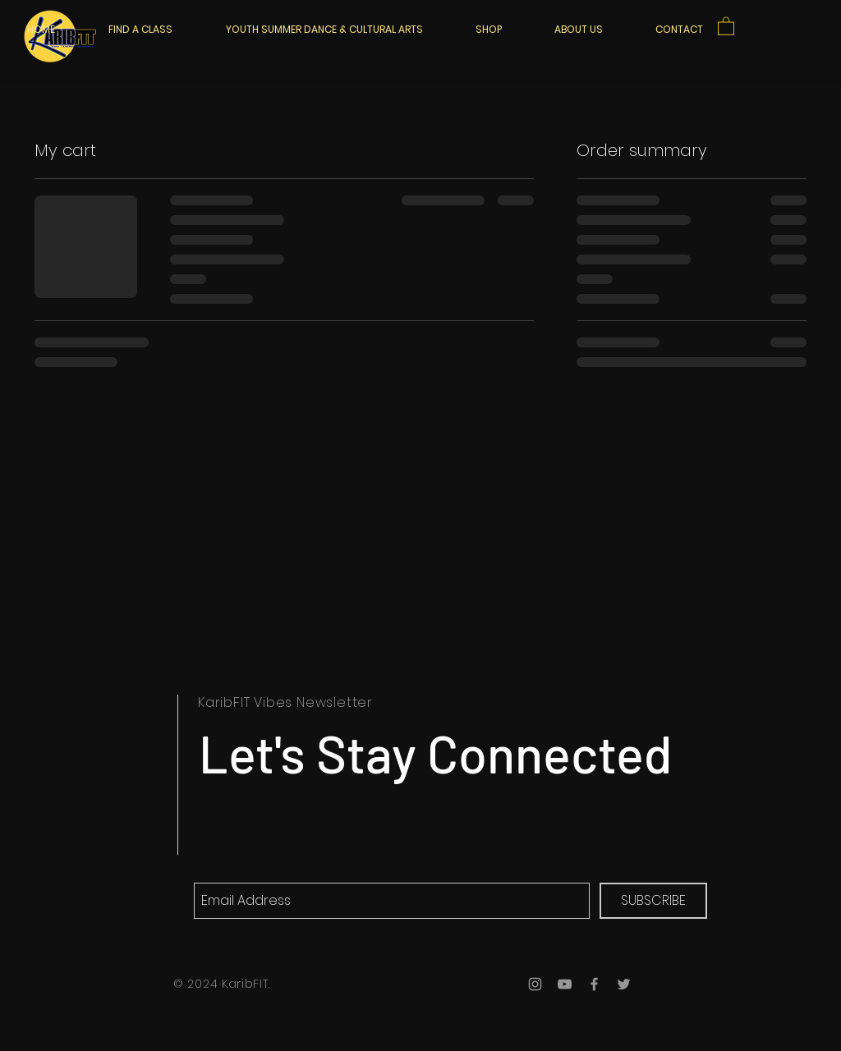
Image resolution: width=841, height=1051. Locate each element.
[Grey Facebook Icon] (594, 984)
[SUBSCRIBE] (653, 901)
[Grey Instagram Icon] (535, 984)
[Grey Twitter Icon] (623, 984)
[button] (726, 25)
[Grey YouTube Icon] (564, 984)
